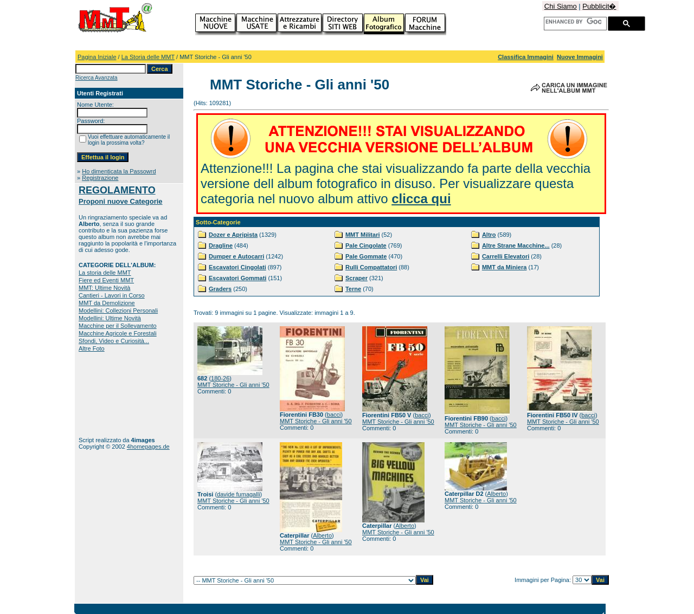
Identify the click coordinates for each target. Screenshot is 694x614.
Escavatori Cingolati (237, 267)
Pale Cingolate (366, 245)
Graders (220, 289)
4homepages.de (148, 446)
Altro (489, 234)
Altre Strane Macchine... (516, 245)
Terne (353, 289)
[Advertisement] (112, 394)
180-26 (220, 378)
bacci (334, 414)
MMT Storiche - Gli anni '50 (233, 385)
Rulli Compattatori (371, 267)
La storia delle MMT (105, 272)
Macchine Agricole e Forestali (118, 333)
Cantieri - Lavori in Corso (112, 295)
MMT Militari (362, 234)
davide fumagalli (238, 494)
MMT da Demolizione (107, 303)
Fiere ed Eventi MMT (106, 280)
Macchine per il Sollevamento (118, 325)
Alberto (322, 535)
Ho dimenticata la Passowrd (119, 171)
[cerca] (573, 21)
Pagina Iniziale (97, 57)
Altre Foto (92, 348)
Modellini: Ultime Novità (110, 318)
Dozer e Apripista (233, 234)
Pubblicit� (599, 6)
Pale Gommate (366, 256)
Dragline (221, 245)
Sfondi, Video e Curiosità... (114, 341)
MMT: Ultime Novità (104, 288)
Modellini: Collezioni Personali (118, 310)
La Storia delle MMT (148, 57)
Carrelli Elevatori (505, 256)
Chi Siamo (560, 6)
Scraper (356, 278)
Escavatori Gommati (237, 278)
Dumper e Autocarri (236, 256)
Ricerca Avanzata (96, 78)
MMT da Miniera (504, 267)
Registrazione (100, 177)
